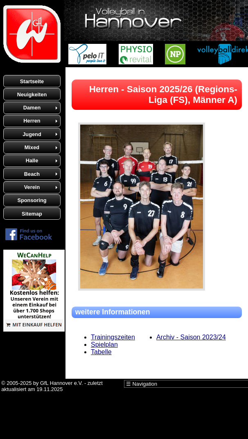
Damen (32, 108)
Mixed (32, 147)
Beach (32, 174)
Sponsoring (31, 200)
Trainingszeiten (113, 337)
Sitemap (32, 214)
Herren (31, 121)
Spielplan (104, 344)
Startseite (32, 81)
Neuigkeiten (32, 94)
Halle (32, 160)
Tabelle (101, 351)
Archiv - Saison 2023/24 (191, 337)
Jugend (32, 134)
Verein (32, 187)
